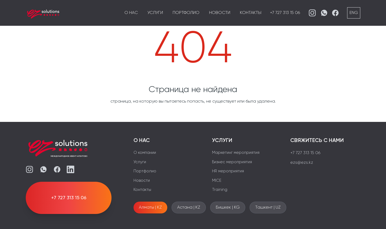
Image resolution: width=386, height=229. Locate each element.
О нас (131, 13)
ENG (354, 13)
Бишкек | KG (228, 207)
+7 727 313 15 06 (285, 13)
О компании (144, 153)
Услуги (155, 13)
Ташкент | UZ (268, 207)
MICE (216, 181)
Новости (219, 13)
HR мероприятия (228, 171)
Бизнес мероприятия (232, 162)
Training (219, 190)
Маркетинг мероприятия (235, 153)
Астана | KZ (188, 207)
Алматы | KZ (150, 207)
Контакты (250, 13)
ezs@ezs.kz (301, 163)
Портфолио (186, 13)
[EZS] (43, 12)
